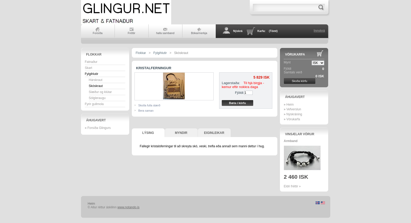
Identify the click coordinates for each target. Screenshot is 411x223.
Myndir (181, 133)
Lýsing (148, 133)
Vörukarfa (295, 54)
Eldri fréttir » (292, 186)
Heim (290, 104)
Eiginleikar (214, 133)
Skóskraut (96, 86)
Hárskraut (95, 80)
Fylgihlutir (91, 74)
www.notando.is (128, 207)
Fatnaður (91, 62)
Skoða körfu (299, 81)
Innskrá (319, 30)
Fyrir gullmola (94, 104)
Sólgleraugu (97, 98)
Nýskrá (238, 30)
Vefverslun (293, 109)
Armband (291, 141)
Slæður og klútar (100, 92)
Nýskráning (294, 114)
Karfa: (267, 30)
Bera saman (146, 110)
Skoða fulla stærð (149, 105)
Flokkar (94, 54)
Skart (88, 68)
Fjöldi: (239, 93)
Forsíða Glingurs (99, 128)
